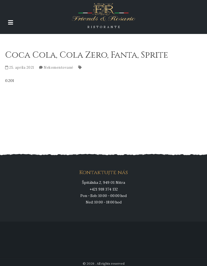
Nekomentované (58, 67)
